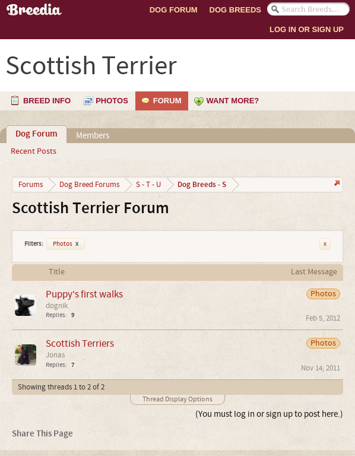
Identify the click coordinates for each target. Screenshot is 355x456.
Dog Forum (174, 9)
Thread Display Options (177, 399)
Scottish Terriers (80, 343)
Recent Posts (33, 151)
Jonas (55, 355)
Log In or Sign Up (307, 29)
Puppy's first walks (84, 294)
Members (92, 135)
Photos (65, 244)
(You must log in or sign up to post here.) (269, 414)
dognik (57, 306)
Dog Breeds (235, 9)
